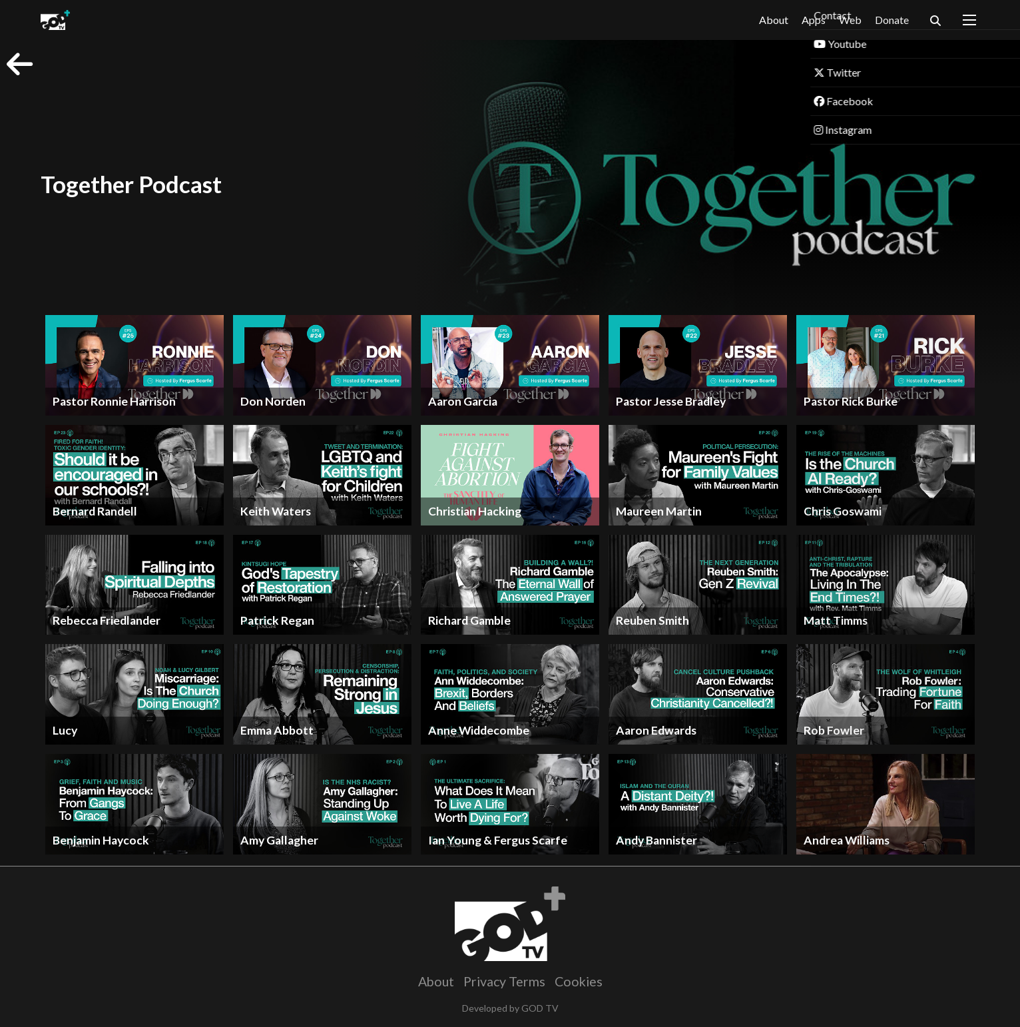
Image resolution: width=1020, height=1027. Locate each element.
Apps (814, 20)
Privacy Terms (504, 981)
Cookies (579, 981)
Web (850, 19)
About (773, 19)
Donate (892, 19)
